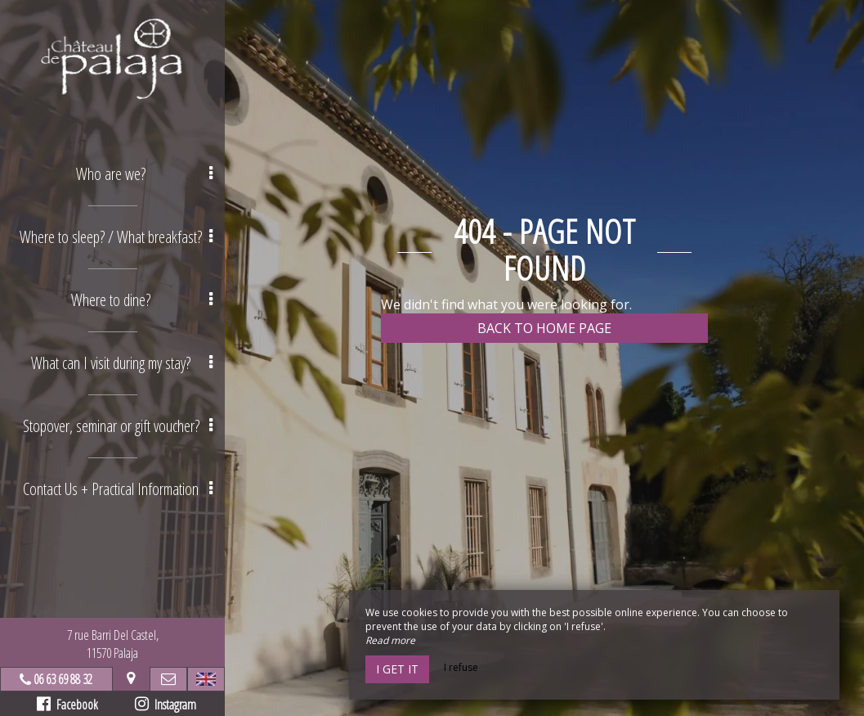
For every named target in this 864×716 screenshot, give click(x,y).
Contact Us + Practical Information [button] (118, 489)
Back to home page (544, 328)
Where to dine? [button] (142, 300)
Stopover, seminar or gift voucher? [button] (118, 426)
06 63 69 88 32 (63, 679)
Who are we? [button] (144, 174)
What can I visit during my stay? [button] (122, 363)
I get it (397, 669)
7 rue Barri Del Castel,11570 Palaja (113, 644)
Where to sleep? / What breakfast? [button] (116, 237)
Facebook (67, 705)
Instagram (165, 705)
